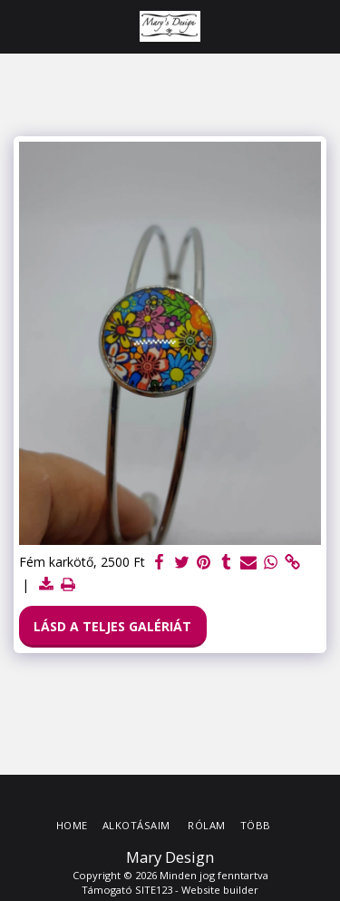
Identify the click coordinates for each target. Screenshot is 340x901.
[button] (20, 26)
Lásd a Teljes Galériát (112, 626)
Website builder (219, 889)
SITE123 (153, 889)
